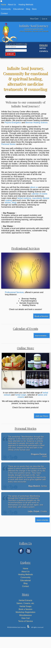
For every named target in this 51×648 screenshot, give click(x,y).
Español (43, 51)
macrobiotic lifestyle (40, 198)
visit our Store (41, 416)
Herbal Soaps (25, 606)
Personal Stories (8, 144)
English (43, 45)
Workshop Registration (25, 612)
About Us (12, 5)
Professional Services (14, 292)
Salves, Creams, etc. (26, 603)
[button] (1, 1)
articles (8, 203)
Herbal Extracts (25, 600)
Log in (44, 19)
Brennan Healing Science (36, 123)
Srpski (42, 48)
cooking (8, 200)
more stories (42, 520)
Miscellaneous (25, 615)
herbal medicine (24, 198)
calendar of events (39, 194)
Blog (28, 9)
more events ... (41, 335)
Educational (18, 9)
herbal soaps (20, 395)
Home (3, 5)
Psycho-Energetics (13, 123)
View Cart (34, 19)
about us (34, 187)
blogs (14, 203)
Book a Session (41, 316)
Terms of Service (25, 621)
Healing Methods (25, 5)
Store (34, 9)
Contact (4, 13)
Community (6, 9)
